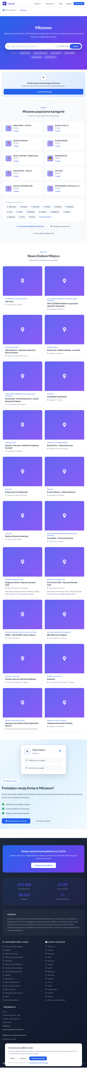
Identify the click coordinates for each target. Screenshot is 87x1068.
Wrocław (35, 207)
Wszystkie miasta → (46, 217)
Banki (6, 997)
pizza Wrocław (56, 53)
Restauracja (8, 979)
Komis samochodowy (11, 986)
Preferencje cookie (9, 1039)
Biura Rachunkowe (10, 1000)
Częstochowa (51, 990)
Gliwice (49, 993)
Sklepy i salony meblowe (12, 965)
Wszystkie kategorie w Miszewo (30, 227)
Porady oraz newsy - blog (11, 1016)
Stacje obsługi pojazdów (12, 972)
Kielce (32, 217)
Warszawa (11, 207)
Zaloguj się (6, 1026)
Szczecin (42, 212)
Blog (60, 4)
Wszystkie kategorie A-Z (43, 234)
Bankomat (7, 961)
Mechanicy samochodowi (13, 958)
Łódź (9, 212)
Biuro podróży (9, 990)
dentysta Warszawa (40, 53)
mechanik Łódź (50, 57)
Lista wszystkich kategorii (13, 947)
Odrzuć (12, 1058)
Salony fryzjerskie (10, 954)
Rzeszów (11, 217)
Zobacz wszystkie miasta (55, 1000)
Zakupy (6, 950)
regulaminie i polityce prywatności (39, 1062)
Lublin (19, 212)
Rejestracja (79, 3)
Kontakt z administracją (11, 1019)
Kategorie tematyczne (60, 227)
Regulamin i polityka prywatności (14, 1035)
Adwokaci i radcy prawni (13, 993)
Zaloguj (69, 4)
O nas (5, 1012)
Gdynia (67, 212)
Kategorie (50, 4)
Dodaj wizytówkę (44, 92)
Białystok (31, 212)
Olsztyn (49, 997)
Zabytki (7, 975)
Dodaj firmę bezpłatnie (43, 866)
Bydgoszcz (55, 212)
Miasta (38, 4)
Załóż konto (7, 1023)
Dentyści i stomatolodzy (12, 968)
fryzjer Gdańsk (70, 53)
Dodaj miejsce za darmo (16, 821)
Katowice (69, 207)
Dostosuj (23, 1058)
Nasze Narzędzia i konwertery (13, 1030)
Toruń (22, 217)
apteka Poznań (36, 57)
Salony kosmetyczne (11, 983)
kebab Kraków (25, 53)
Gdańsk (57, 207)
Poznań (47, 207)
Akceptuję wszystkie (38, 1058)
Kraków (23, 207)
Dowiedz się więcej (43, 821)
